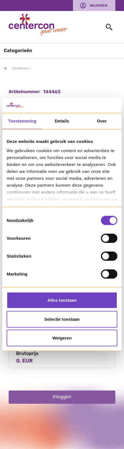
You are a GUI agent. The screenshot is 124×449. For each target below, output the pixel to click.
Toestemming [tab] (22, 120)
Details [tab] (62, 120)
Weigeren (62, 337)
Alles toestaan (62, 300)
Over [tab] (102, 120)
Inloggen (98, 5)
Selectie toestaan (62, 319)
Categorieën (18, 50)
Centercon (20, 68)
